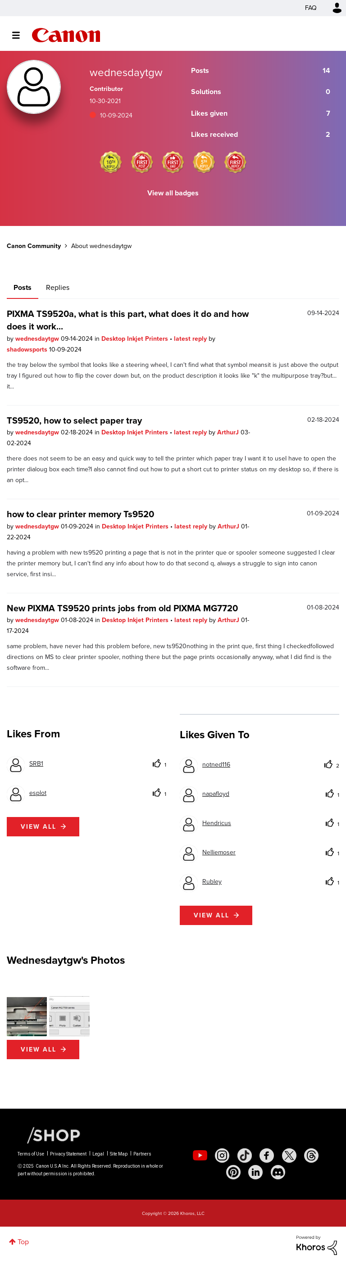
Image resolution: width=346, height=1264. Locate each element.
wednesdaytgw (38, 338)
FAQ (311, 8)
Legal (98, 1153)
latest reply (191, 338)
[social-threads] (311, 1155)
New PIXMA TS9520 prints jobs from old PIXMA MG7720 (122, 608)
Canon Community (66, 35)
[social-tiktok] (244, 1155)
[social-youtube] (200, 1155)
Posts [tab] (23, 287)
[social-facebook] (267, 1155)
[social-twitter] (289, 1155)
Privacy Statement (68, 1153)
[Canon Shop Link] (49, 1135)
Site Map (118, 1153)
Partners (142, 1153)
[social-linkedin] (255, 1172)
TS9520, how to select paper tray (74, 420)
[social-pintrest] (233, 1172)
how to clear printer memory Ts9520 (80, 514)
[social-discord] (278, 1172)
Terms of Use (31, 1153)
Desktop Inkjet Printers (135, 338)
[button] (27, 1016)
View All (38, 1049)
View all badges (173, 193)
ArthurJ (229, 432)
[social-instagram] (222, 1155)
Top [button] (23, 1242)
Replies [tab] (57, 287)
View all (38, 826)
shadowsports (28, 349)
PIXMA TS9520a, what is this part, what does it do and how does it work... (128, 320)
